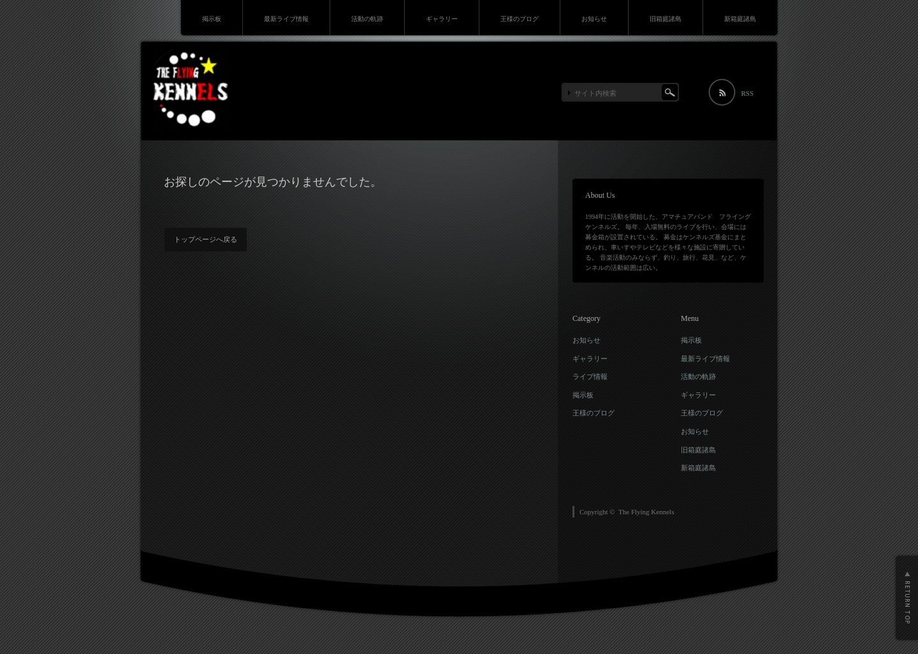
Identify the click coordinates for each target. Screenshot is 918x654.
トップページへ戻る (205, 239)
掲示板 (211, 18)
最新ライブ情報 (286, 18)
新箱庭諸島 (740, 18)
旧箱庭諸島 (665, 18)
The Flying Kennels (646, 512)
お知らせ (594, 18)
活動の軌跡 (367, 18)
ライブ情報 (590, 376)
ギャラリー (442, 18)
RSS (747, 93)
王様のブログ (519, 18)
